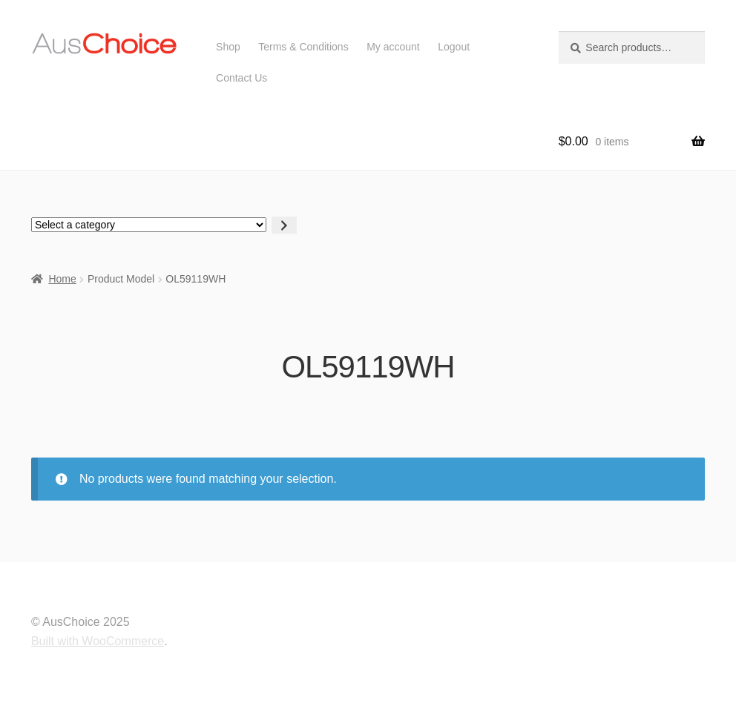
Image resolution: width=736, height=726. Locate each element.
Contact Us (241, 78)
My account (393, 47)
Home (62, 279)
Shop (228, 47)
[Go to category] (284, 225)
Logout (454, 47)
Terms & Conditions (303, 47)
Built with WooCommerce (97, 641)
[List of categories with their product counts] (148, 224)
